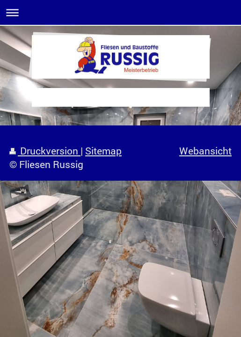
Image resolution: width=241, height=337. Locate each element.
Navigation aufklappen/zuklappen (120, 12)
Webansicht (205, 150)
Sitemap (103, 150)
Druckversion (44, 150)
